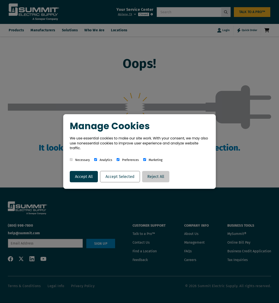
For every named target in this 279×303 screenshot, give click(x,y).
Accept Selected (119, 176)
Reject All (155, 176)
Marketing (152, 160)
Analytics (103, 160)
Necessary (80, 160)
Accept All (84, 176)
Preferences (128, 160)
